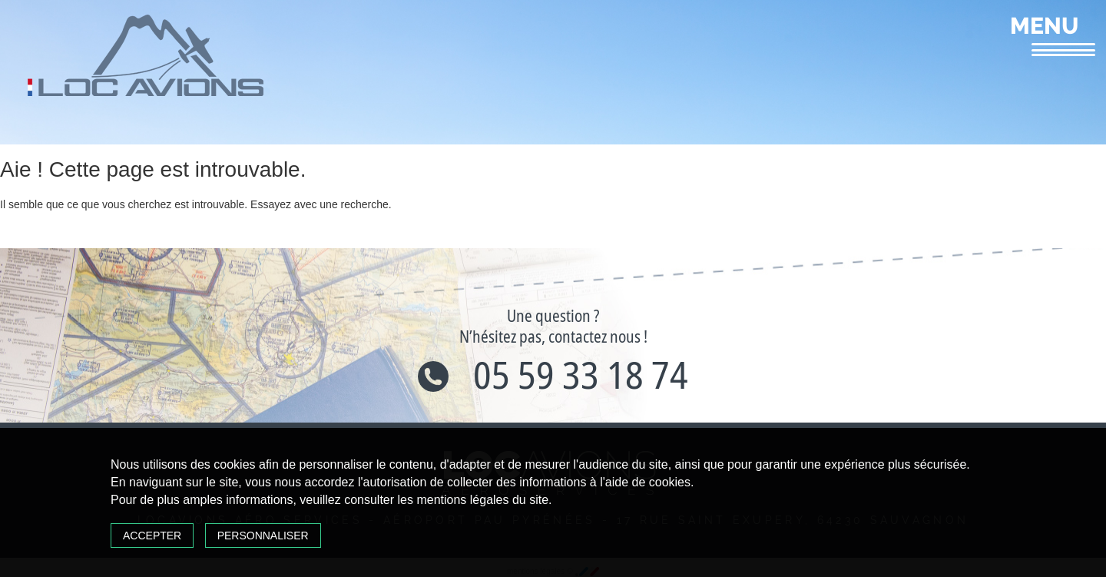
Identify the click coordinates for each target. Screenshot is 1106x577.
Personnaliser (263, 535)
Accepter (152, 535)
